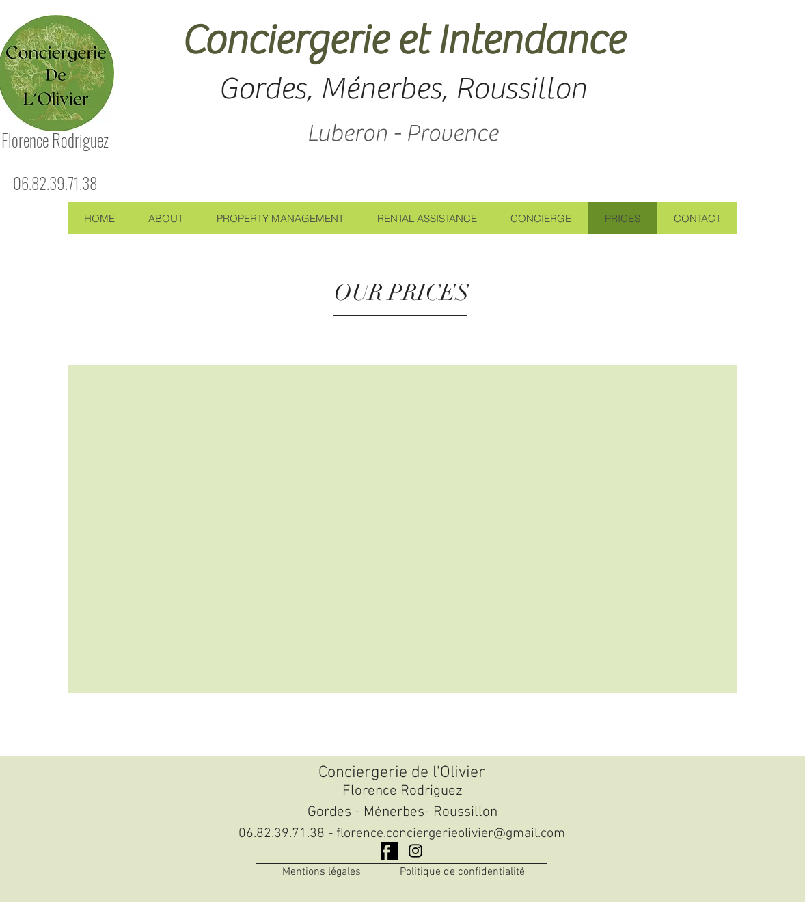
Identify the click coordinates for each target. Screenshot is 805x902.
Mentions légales (321, 872)
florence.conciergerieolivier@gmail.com (450, 833)
